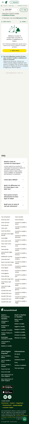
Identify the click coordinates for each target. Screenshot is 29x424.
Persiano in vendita (20, 335)
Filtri (23, 10)
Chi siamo (17, 354)
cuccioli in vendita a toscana (21, 253)
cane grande (4, 249)
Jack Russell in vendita (5, 342)
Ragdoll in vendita (20, 326)
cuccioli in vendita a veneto (21, 249)
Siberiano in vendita (20, 338)
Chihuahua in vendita (5, 322)
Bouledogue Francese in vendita (6, 338)
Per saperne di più (21, 18)
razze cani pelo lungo (7, 262)
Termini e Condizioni (20, 365)
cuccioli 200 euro (6, 302)
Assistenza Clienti (20, 359)
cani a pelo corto (6, 241)
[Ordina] (23, 21)
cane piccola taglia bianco (6, 252)
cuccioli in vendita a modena (21, 258)
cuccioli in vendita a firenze (21, 232)
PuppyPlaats (19, 403)
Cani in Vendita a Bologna (6, 365)
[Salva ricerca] (24, 419)
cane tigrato (4, 267)
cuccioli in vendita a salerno (21, 293)
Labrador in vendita (6, 330)
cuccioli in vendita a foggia (21, 301)
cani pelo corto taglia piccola (7, 234)
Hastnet (12, 403)
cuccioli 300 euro (6, 299)
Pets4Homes (5, 403)
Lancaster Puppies (8, 407)
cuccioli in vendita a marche (21, 280)
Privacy (17, 357)
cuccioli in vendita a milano (21, 262)
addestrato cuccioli (6, 256)
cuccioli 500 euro (6, 290)
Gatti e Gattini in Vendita (20, 316)
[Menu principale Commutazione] (2, 2)
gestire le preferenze (10, 419)
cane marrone (5, 222)
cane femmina (19, 219)
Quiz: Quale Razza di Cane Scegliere (7, 375)
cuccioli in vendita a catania (21, 227)
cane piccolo (5, 225)
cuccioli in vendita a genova (21, 288)
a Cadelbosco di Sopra (8, 15)
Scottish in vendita (20, 332)
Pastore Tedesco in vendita (6, 333)
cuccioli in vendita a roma (21, 245)
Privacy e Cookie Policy (8, 417)
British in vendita (19, 324)
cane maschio (19, 217)
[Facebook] (5, 397)
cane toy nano (5, 219)
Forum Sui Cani (5, 369)
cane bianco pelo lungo (6, 282)
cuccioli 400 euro (6, 293)
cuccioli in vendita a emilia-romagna (21, 297)
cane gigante (5, 273)
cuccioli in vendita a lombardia (21, 267)
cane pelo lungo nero (7, 279)
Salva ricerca (6, 21)
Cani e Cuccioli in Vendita (5, 317)
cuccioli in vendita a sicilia (21, 284)
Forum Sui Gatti (5, 372)
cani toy (3, 246)
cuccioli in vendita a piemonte (21, 236)
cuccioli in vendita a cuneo (21, 240)
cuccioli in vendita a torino (21, 223)
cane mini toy (5, 276)
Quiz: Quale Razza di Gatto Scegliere (7, 379)
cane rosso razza (6, 243)
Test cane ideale (19, 368)
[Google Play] (7, 387)
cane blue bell (5, 259)
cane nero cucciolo (6, 265)
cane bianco (4, 270)
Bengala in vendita (20, 329)
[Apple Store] (7, 392)
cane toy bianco (5, 231)
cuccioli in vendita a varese (21, 271)
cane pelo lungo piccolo (5, 287)
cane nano (4, 228)
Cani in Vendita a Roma (6, 361)
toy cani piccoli (5, 217)
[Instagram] (9, 397)
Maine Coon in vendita (19, 320)
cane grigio (4, 238)
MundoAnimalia (7, 405)
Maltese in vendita (6, 346)
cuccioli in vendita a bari (21, 275)
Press (16, 362)
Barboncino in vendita (5, 326)
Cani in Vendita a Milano (6, 356)
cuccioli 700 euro (6, 296)
